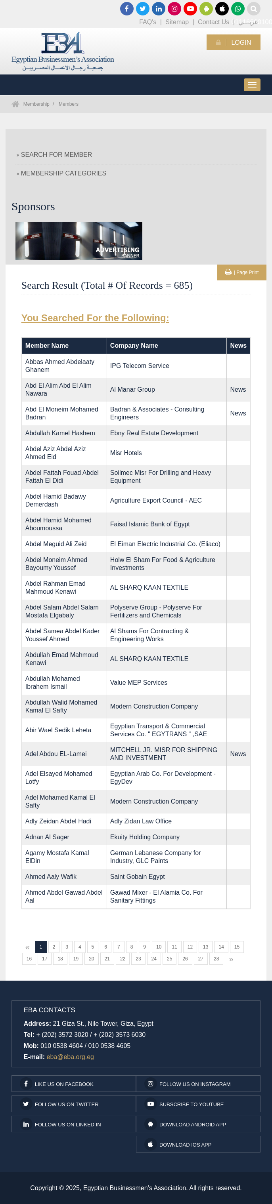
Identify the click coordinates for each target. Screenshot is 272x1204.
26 (185, 959)
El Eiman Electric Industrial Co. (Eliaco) (165, 544)
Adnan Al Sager (47, 837)
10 (158, 947)
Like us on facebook (57, 1083)
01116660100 (238, 8)
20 (91, 959)
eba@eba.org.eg (70, 1057)
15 (236, 947)
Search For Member (54, 154)
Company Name (134, 345)
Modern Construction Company (154, 706)
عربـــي (248, 22)
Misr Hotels (126, 453)
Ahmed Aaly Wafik (51, 876)
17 (44, 959)
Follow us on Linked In (60, 1124)
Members (69, 104)
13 (205, 947)
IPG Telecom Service (139, 365)
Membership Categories (61, 173)
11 (174, 947)
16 (29, 959)
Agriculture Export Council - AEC (156, 500)
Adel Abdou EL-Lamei (56, 754)
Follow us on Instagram (187, 1083)
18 (60, 959)
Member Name (47, 345)
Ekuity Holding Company (145, 837)
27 (200, 959)
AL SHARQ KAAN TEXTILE (149, 587)
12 (190, 947)
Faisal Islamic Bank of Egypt (150, 524)
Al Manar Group (132, 389)
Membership (36, 104)
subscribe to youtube (184, 1103)
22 (122, 959)
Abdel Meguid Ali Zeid (56, 544)
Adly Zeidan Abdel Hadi (58, 821)
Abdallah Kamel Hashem (60, 433)
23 (138, 959)
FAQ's (147, 22)
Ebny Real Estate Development (154, 433)
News (238, 389)
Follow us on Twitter (59, 1103)
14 (221, 947)
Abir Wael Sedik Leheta (58, 730)
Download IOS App (177, 1144)
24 (154, 959)
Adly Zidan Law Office (141, 821)
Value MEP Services (138, 682)
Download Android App (185, 1124)
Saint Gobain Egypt (137, 876)
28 (216, 959)
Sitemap (177, 22)
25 (169, 959)
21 (107, 959)
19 (76, 959)
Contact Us (213, 22)
